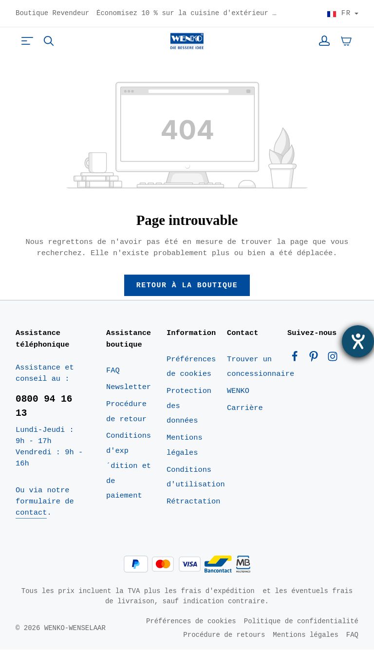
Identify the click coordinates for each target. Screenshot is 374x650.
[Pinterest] (315, 359)
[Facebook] (296, 359)
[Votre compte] (324, 41)
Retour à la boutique (187, 285)
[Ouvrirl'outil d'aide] (358, 341)
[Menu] (27, 41)
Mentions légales (185, 445)
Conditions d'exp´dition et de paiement (128, 466)
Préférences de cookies (191, 366)
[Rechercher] (48, 41)
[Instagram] (332, 359)
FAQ (113, 370)
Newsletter (128, 387)
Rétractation (193, 502)
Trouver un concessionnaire (260, 366)
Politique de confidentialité (301, 621)
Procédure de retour (126, 412)
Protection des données (189, 406)
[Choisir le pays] (342, 13)
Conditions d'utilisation (196, 477)
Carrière (245, 408)
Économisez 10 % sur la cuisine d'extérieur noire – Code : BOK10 (187, 13)
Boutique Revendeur (52, 13)
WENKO (238, 391)
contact (31, 513)
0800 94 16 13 (44, 406)
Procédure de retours (224, 635)
